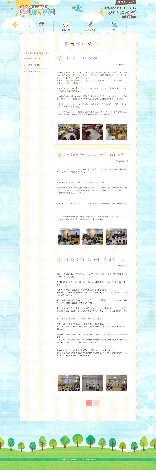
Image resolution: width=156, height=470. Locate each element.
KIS (154, 462)
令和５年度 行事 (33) (32, 58)
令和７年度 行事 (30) (32, 72)
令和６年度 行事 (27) (32, 65)
